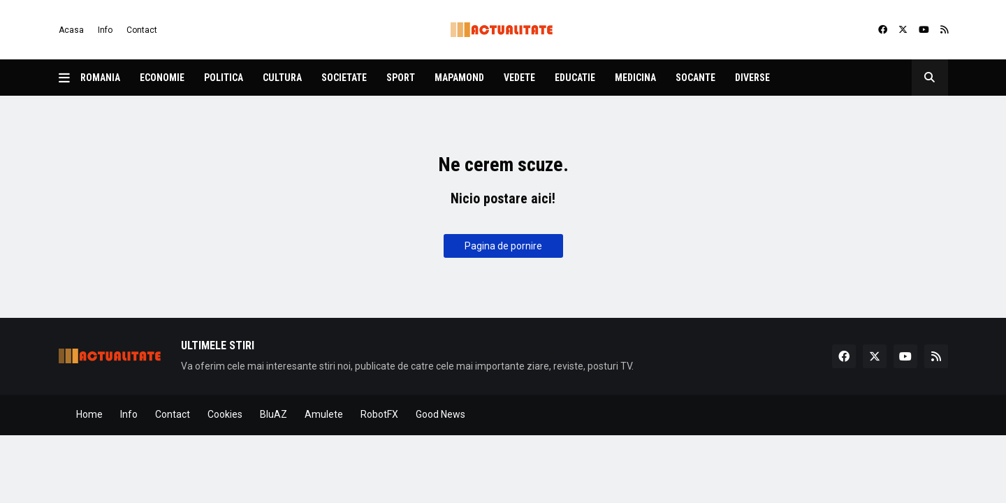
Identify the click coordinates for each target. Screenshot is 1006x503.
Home (89, 414)
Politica (223, 77)
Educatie (575, 77)
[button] (69, 77)
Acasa (71, 30)
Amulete (324, 414)
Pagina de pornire (503, 246)
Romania (100, 77)
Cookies (224, 414)
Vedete (519, 77)
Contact (141, 30)
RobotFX (379, 414)
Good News (440, 414)
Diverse (752, 77)
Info (105, 30)
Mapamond (459, 77)
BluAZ (273, 414)
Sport (400, 77)
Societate (344, 77)
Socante (695, 77)
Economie (162, 77)
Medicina (635, 77)
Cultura (282, 77)
